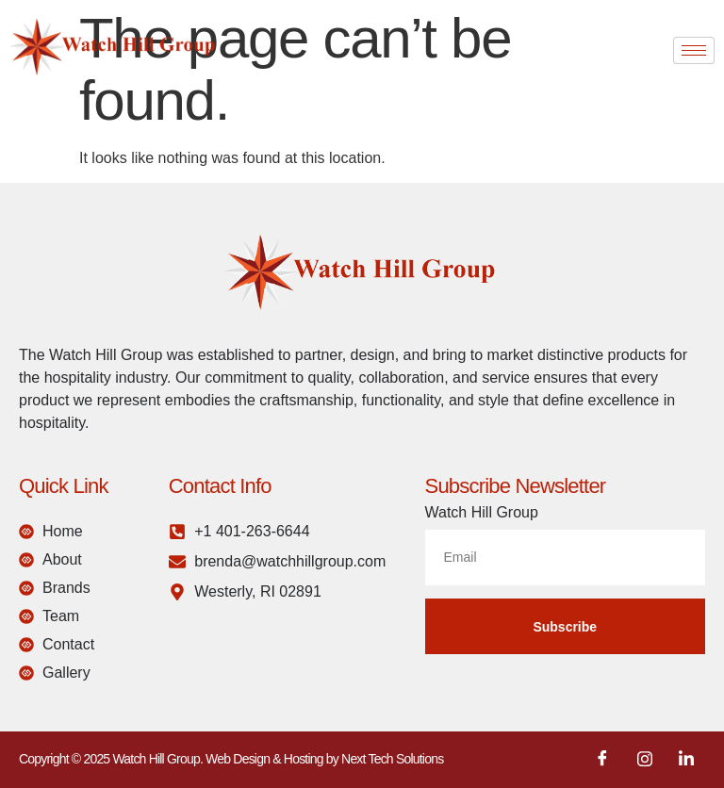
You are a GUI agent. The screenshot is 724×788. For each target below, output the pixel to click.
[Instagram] (645, 760)
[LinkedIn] (686, 760)
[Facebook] (602, 760)
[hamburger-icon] (694, 50)
